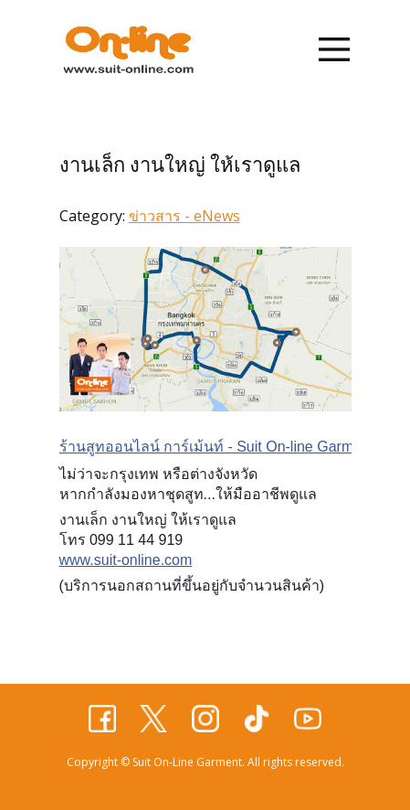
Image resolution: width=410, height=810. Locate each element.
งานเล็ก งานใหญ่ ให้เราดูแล (179, 165)
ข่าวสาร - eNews (184, 216)
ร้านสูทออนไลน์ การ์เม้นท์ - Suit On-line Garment (216, 446)
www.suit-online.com (126, 560)
